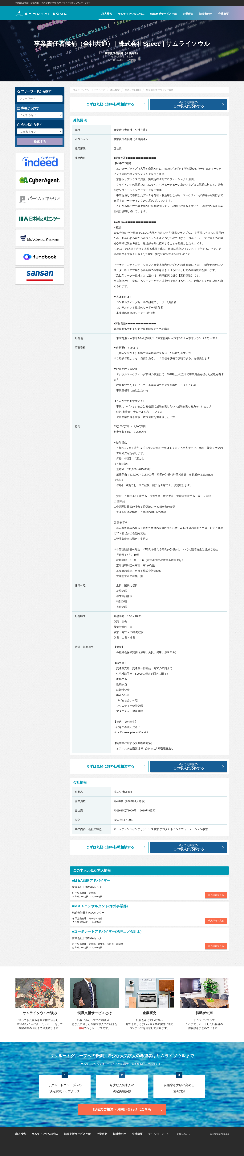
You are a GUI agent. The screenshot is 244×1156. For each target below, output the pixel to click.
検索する (40, 141)
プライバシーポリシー (159, 1134)
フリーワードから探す (34, 91)
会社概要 (223, 13)
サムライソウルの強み (131, 13)
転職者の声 (205, 13)
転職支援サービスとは (163, 13)
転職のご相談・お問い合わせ (128, 1109)
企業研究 (188, 13)
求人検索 (106, 13)
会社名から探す (29, 124)
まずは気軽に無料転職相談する (116, 104)
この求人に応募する (192, 104)
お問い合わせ (184, 1134)
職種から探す (28, 108)
